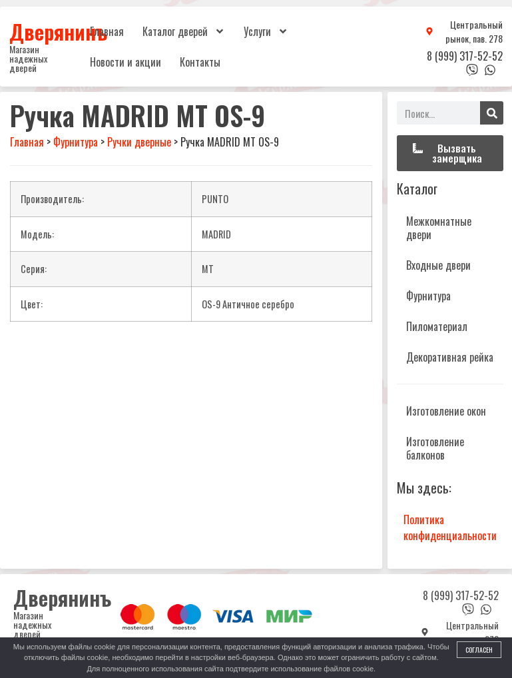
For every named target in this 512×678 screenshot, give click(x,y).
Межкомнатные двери (438, 227)
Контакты (200, 62)
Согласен (479, 650)
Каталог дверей (183, 31)
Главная (107, 31)
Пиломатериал (436, 326)
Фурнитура (428, 296)
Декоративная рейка (449, 357)
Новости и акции (125, 62)
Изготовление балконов (435, 448)
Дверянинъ (58, 31)
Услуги (266, 31)
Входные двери (438, 265)
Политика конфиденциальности (450, 527)
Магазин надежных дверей (28, 58)
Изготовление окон (446, 411)
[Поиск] (491, 113)
